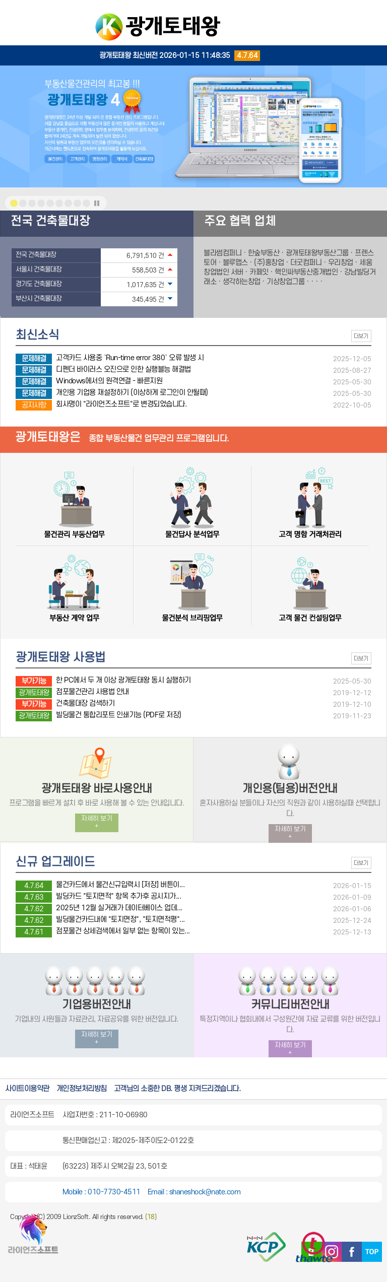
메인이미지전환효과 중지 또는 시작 (97, 203)
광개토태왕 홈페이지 (33, 1238)
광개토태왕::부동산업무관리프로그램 (193, 22)
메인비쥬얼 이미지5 (59, 203)
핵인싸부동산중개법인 (306, 272)
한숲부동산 (264, 253)
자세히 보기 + (96, 822)
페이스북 (352, 1252)
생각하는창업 (242, 282)
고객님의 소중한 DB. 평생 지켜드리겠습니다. (177, 1089)
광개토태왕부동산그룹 (317, 253)
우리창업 (340, 262)
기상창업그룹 (285, 282)
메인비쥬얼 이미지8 (86, 203)
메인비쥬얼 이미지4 (50, 203)
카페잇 (259, 272)
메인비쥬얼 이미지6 (68, 203)
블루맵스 (235, 262)
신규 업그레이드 (55, 862)
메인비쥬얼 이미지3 (41, 203)
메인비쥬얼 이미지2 (32, 203)
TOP (372, 1252)
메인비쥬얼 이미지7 (77, 203)
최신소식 (37, 335)
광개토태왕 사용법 (61, 657)
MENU (372, 15)
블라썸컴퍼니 (222, 253)
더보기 (361, 336)
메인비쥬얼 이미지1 (14, 203)
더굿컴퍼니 (306, 262)
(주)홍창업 (269, 262)
